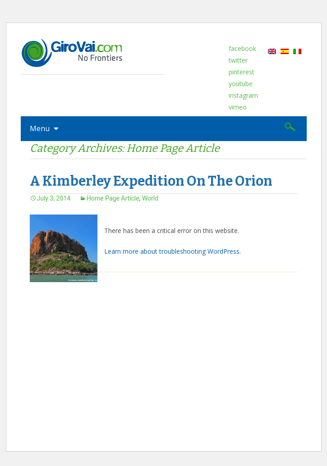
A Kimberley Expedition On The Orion (151, 181)
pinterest (241, 72)
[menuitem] (272, 51)
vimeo (238, 107)
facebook (242, 48)
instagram (243, 95)
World (150, 198)
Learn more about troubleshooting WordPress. (172, 251)
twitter (238, 60)
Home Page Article (113, 198)
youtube (241, 83)
